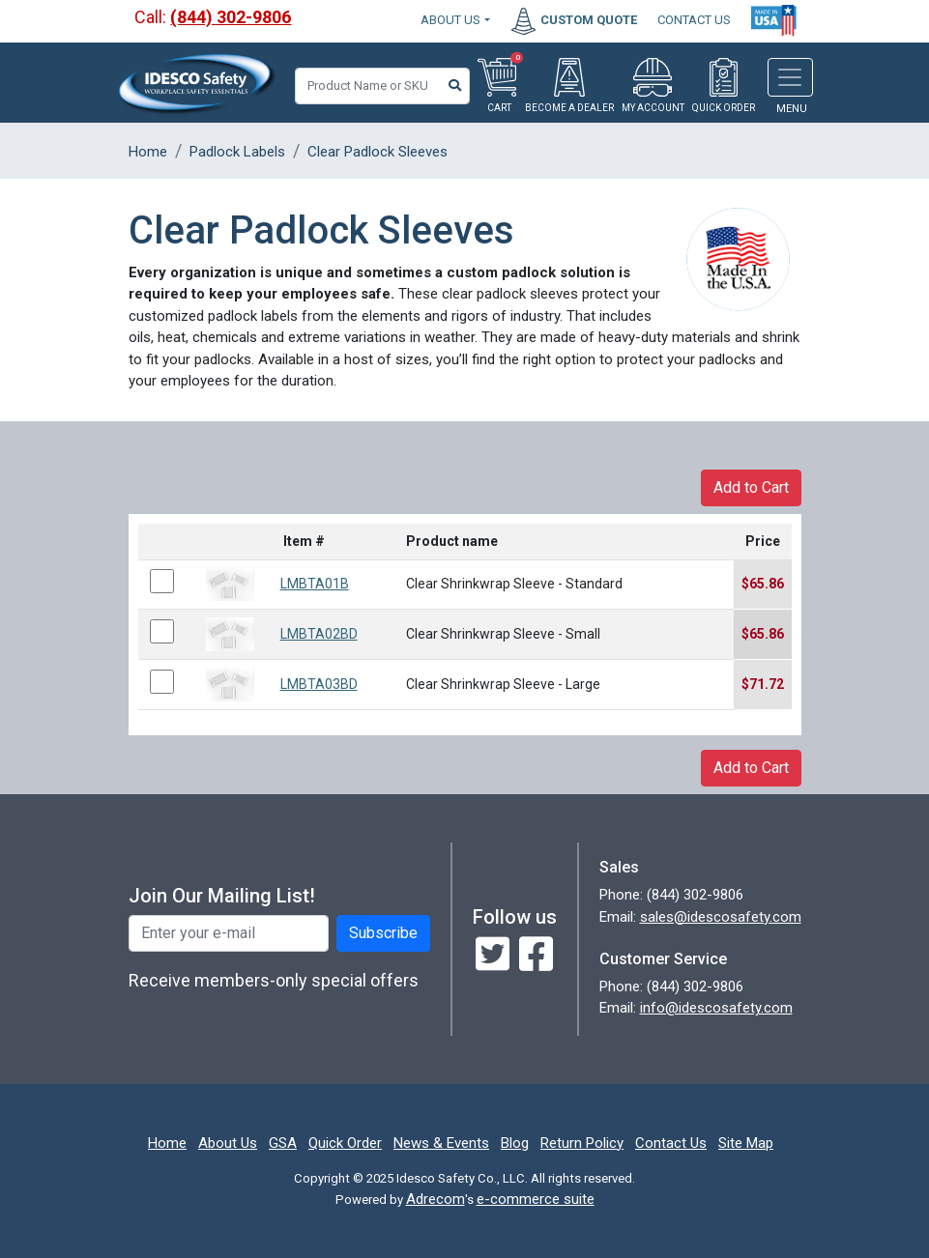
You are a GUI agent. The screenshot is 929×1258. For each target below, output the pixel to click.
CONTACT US (694, 20)
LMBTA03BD (319, 684)
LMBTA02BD (319, 634)
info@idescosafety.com (716, 1007)
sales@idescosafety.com (720, 917)
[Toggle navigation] (790, 77)
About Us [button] (450, 20)
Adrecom (435, 1199)
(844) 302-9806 (230, 17)
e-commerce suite (536, 1199)
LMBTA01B (314, 583)
